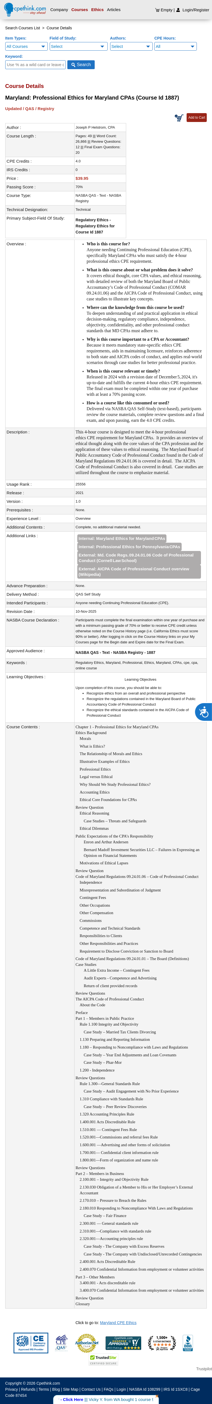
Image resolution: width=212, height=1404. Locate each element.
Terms (44, 1389)
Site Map (70, 1389)
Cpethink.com (48, 1383)
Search (81, 64)
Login (121, 1389)
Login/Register (192, 9)
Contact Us (90, 1389)
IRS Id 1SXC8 (175, 1389)
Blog (56, 1389)
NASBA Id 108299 (144, 1389)
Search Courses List (22, 28)
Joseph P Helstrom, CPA (95, 127)
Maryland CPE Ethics (118, 1322)
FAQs (108, 1389)
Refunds (28, 1389)
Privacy (11, 1389)
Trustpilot (204, 1369)
